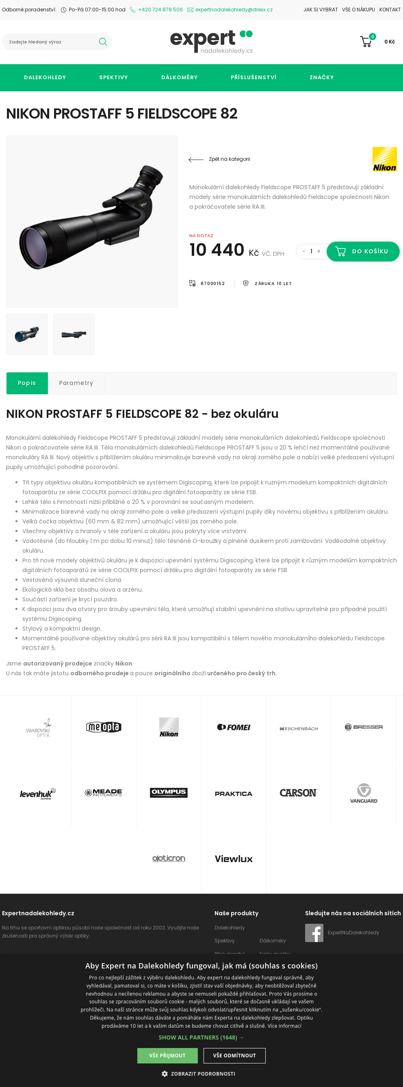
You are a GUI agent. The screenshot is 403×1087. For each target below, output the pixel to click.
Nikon (348, 159)
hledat (103, 42)
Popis (27, 383)
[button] (202, 1037)
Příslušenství (254, 77)
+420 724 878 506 (160, 9)
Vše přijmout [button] (168, 1055)
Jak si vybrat (320, 9)
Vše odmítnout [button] (234, 1055)
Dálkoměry (179, 77)
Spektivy (113, 77)
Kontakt (390, 9)
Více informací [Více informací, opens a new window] (284, 1025)
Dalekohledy (45, 77)
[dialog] (201, 1020)
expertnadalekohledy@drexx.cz (234, 9)
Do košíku (370, 251)
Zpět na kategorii (229, 159)
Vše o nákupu (358, 9)
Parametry (76, 383)
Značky (322, 77)
